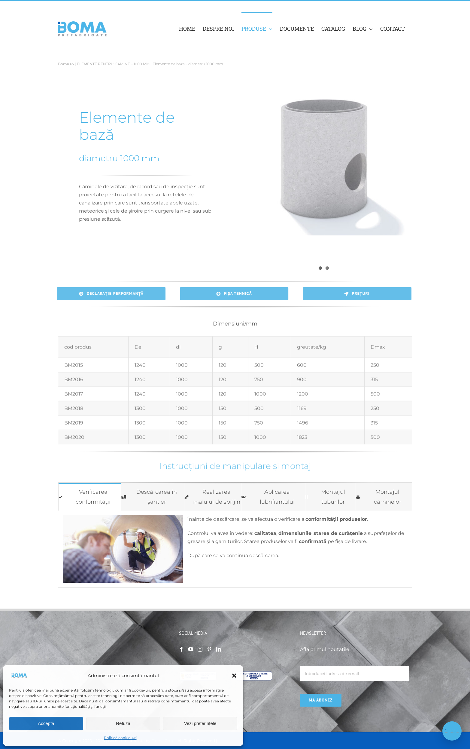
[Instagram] (200, 649)
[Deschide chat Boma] (452, 731)
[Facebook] (181, 649)
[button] (234, 676)
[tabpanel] (235, 549)
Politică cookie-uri (120, 737)
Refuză (123, 723)
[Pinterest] (209, 649)
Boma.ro (66, 64)
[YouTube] (190, 649)
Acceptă (46, 723)
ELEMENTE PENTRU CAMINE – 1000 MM (113, 64)
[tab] (90, 497)
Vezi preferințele (200, 723)
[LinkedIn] (218, 649)
